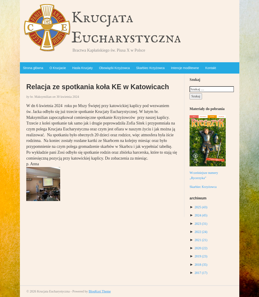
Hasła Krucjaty (82, 68)
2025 (201, 207)
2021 (201, 240)
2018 (201, 264)
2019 (201, 256)
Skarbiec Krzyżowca (150, 68)
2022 (201, 232)
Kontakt (210, 68)
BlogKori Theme (100, 291)
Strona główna (33, 68)
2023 (201, 223)
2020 (201, 248)
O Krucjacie (58, 68)
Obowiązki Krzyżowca (114, 68)
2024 (201, 215)
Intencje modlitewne (185, 68)
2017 (201, 273)
